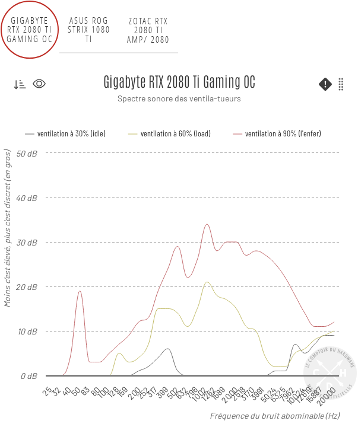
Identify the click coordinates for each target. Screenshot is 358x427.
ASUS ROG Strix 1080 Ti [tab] (89, 29)
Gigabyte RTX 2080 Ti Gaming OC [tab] (30, 29)
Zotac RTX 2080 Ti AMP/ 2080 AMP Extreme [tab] (148, 30)
